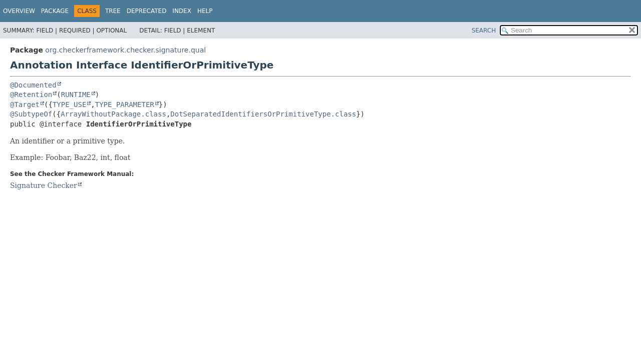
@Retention (31, 94)
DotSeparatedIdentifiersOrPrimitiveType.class (263, 114)
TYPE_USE (69, 104)
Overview (19, 11)
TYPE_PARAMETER (124, 104)
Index (181, 11)
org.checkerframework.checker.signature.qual (125, 50)
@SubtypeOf (31, 114)
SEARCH (484, 30)
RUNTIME (76, 94)
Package (55, 11)
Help (205, 11)
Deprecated (147, 11)
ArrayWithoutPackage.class (113, 114)
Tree (113, 11)
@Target (25, 104)
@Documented (33, 85)
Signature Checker (43, 186)
